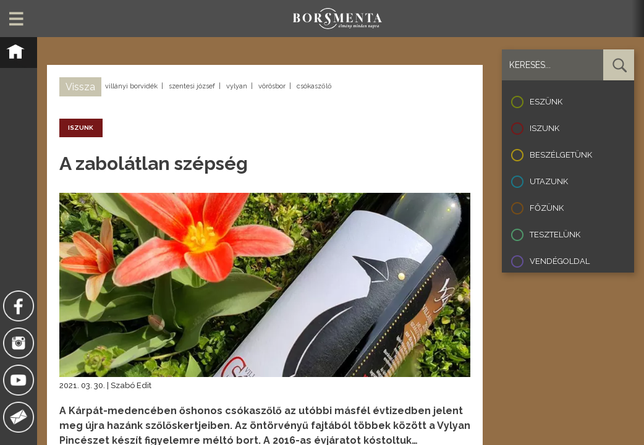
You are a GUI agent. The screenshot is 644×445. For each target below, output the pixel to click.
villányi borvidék (131, 86)
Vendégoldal (560, 261)
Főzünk (547, 208)
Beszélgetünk (561, 154)
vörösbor (272, 86)
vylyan (236, 86)
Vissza (80, 87)
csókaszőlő (314, 86)
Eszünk (546, 101)
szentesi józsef (192, 86)
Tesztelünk (555, 234)
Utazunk (549, 181)
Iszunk (544, 128)
